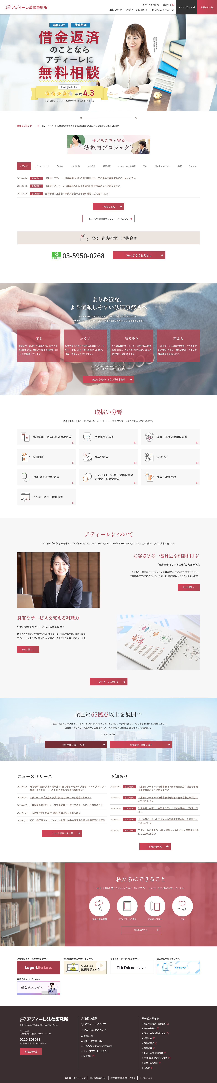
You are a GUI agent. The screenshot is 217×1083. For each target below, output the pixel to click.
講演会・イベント (162, 166)
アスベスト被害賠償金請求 (155, 1058)
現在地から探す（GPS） (75, 744)
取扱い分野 (115, 9)
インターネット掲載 (127, 166)
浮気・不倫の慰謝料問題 (155, 1033)
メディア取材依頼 (186, 7)
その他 (147, 1067)
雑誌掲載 (91, 166)
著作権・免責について (75, 1078)
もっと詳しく (189, 587)
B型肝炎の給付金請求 (153, 1053)
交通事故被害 (150, 1028)
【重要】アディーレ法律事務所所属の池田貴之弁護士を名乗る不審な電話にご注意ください (79, 125)
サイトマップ (146, 1078)
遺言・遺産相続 (151, 1063)
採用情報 (167, 4)
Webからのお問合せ (139, 255)
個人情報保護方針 (98, 1078)
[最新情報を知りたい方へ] (178, 967)
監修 (145, 166)
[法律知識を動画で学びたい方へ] (85, 967)
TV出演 (60, 166)
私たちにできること (95, 1029)
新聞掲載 (107, 166)
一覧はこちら (108, 206)
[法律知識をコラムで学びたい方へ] (38, 967)
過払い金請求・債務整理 (155, 1023)
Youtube (193, 166)
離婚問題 (148, 1038)
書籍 (180, 166)
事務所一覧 (88, 1036)
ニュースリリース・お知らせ (95, 1051)
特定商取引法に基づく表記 (123, 1078)
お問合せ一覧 (207, 7)
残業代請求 (149, 1043)
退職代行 (148, 1048)
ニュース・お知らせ (149, 4)
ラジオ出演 (75, 166)
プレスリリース (42, 166)
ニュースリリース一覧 (62, 833)
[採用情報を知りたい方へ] (38, 988)
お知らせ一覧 (155, 846)
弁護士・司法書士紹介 (93, 1041)
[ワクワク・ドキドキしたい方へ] (131, 967)
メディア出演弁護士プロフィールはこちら (108, 218)
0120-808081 (30, 1039)
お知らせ (24, 166)
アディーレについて (108, 681)
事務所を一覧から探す (141, 744)
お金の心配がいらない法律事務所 (108, 379)
